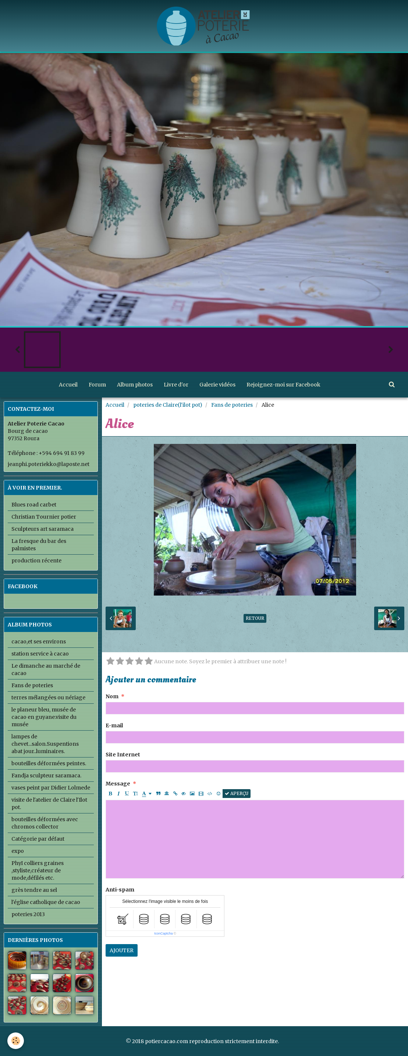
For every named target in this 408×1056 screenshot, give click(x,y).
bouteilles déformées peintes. (48, 763)
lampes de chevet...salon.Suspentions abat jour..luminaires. (45, 744)
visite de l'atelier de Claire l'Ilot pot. (49, 803)
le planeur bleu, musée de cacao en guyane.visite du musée (44, 717)
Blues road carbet (33, 504)
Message (118, 783)
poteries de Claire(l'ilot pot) (167, 405)
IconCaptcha (163, 933)
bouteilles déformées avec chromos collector (44, 823)
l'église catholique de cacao (45, 902)
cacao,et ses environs (38, 641)
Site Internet (123, 754)
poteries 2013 (28, 914)
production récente (36, 560)
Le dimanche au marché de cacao (45, 670)
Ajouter (122, 950)
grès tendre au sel (34, 890)
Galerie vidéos (217, 384)
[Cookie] (15, 1040)
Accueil (68, 384)
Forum (97, 384)
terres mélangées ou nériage (48, 697)
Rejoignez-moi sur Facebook (283, 384)
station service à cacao (40, 653)
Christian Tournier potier (43, 516)
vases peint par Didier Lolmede (50, 787)
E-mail (114, 725)
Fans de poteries (232, 405)
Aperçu (236, 793)
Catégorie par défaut (37, 839)
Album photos (135, 384)
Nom (112, 696)
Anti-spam (120, 889)
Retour (255, 618)
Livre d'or (176, 384)
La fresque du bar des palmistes (38, 545)
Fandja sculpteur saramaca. (46, 775)
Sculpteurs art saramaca (42, 529)
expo (17, 851)
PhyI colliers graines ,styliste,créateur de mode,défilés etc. (37, 870)
